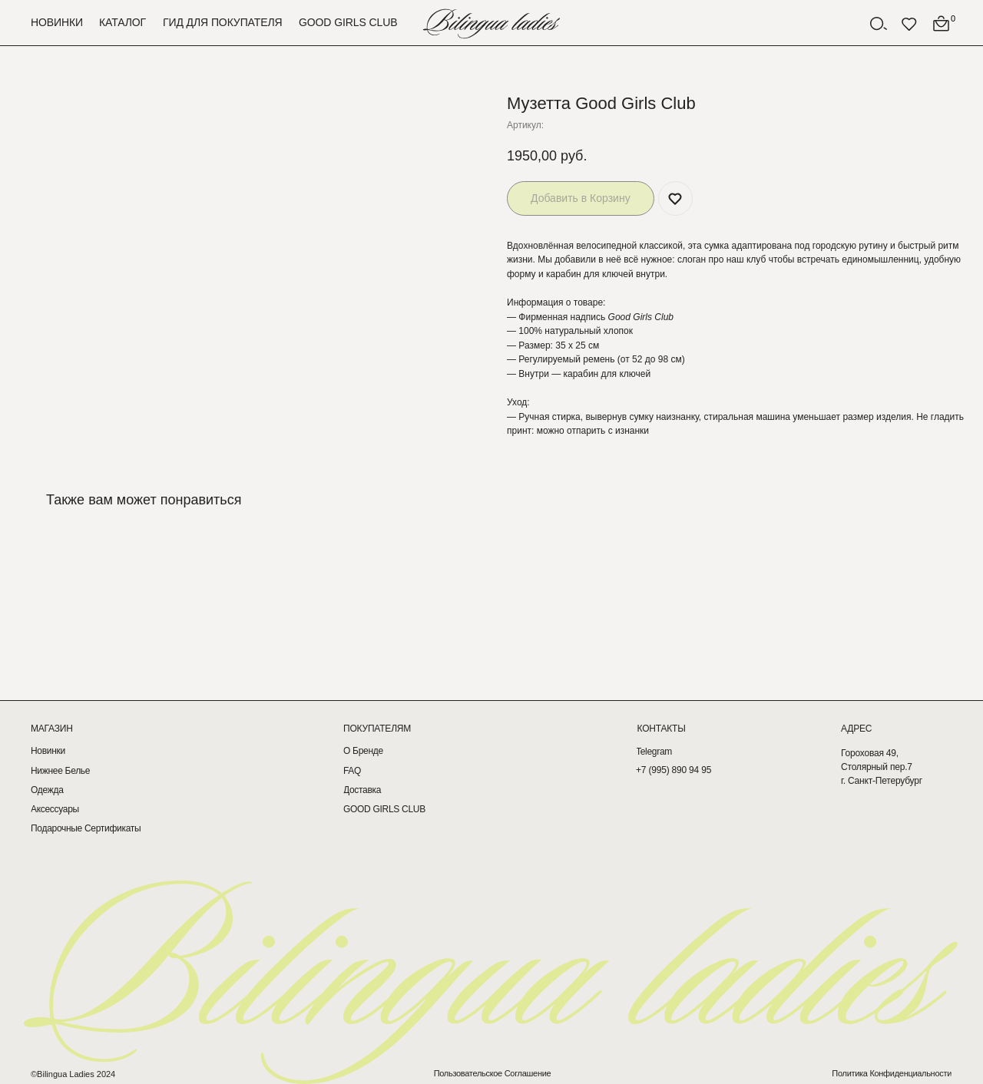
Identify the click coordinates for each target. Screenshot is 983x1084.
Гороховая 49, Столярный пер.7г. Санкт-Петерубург (881, 767)
